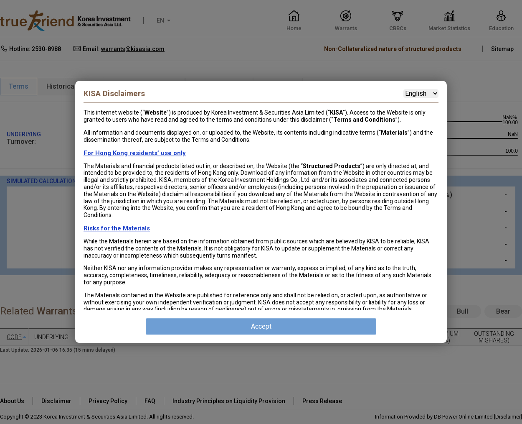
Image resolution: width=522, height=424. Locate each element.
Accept (261, 327)
